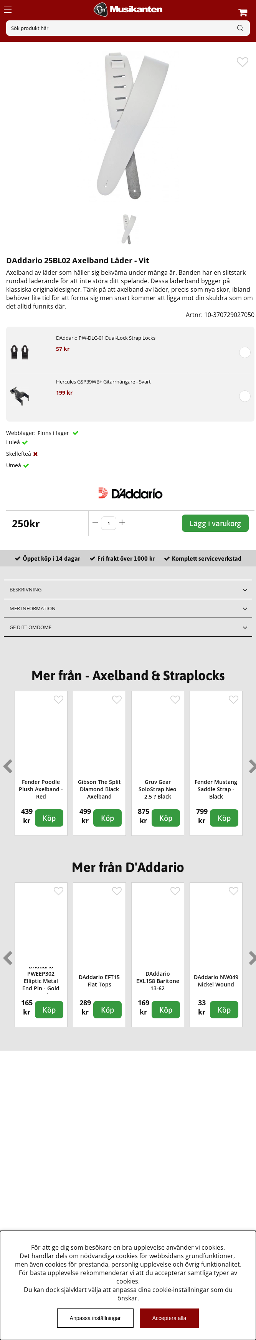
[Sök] (128, 28)
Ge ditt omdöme (30, 627)
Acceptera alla (169, 1318)
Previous (6, 763)
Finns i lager (54, 433)
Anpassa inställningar (95, 1318)
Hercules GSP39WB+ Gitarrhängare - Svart (103, 381)
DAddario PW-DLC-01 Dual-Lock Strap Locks (105, 337)
